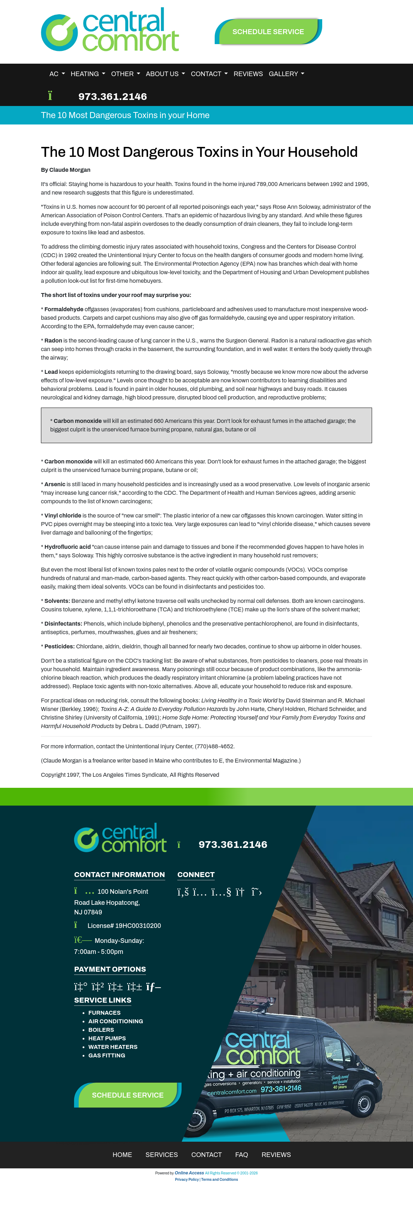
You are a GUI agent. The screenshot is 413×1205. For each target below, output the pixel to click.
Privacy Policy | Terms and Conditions (206, 1180)
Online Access (189, 1173)
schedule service (268, 32)
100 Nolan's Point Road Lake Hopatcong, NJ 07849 (111, 902)
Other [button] (123, 74)
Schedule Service (128, 1095)
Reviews (248, 74)
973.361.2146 (112, 96)
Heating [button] (85, 74)
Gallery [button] (284, 74)
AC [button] (54, 74)
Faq (246, 1154)
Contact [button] (207, 74)
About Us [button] (163, 74)
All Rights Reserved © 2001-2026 (231, 1173)
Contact (211, 1154)
